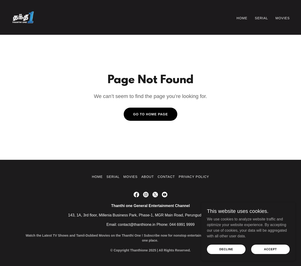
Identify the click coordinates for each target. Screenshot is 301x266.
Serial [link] (261, 18)
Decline (226, 252)
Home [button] (97, 177)
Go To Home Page (150, 114)
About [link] (147, 177)
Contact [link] (166, 177)
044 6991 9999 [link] (182, 225)
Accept (270, 252)
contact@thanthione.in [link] (136, 225)
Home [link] (242, 18)
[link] (23, 17)
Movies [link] (283, 18)
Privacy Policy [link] (194, 177)
